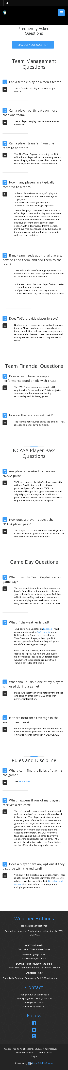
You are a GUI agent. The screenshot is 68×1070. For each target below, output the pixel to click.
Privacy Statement (24, 1052)
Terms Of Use (45, 1052)
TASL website (44, 631)
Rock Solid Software (42, 1063)
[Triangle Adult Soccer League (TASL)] (4, 12)
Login (34, 1056)
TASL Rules (24, 781)
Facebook (48, 628)
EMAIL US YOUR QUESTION (33, 44)
